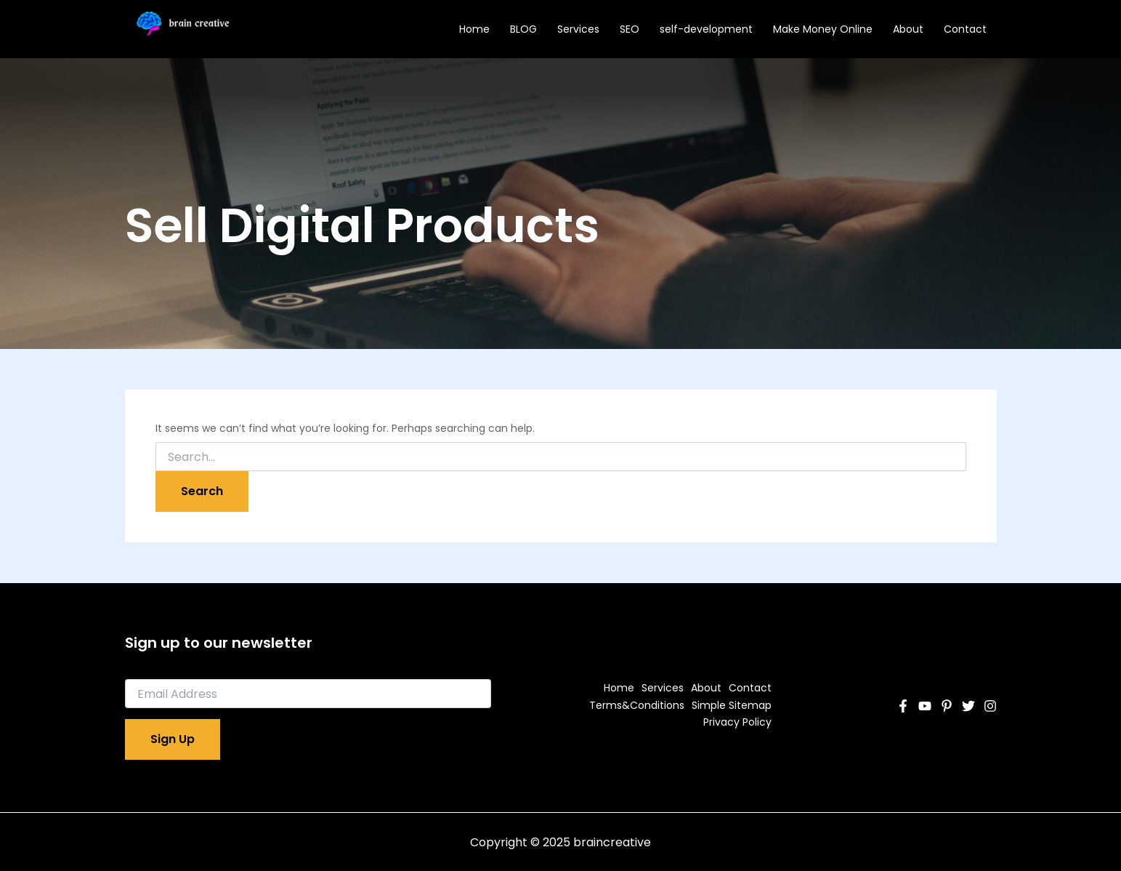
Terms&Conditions (636, 705)
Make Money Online (823, 29)
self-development (706, 29)
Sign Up (172, 739)
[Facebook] (903, 706)
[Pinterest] (946, 706)
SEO (629, 29)
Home (474, 29)
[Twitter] (968, 706)
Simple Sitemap (732, 705)
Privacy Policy (737, 722)
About (908, 29)
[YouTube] (924, 706)
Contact (965, 29)
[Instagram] (990, 706)
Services (578, 29)
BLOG (523, 29)
